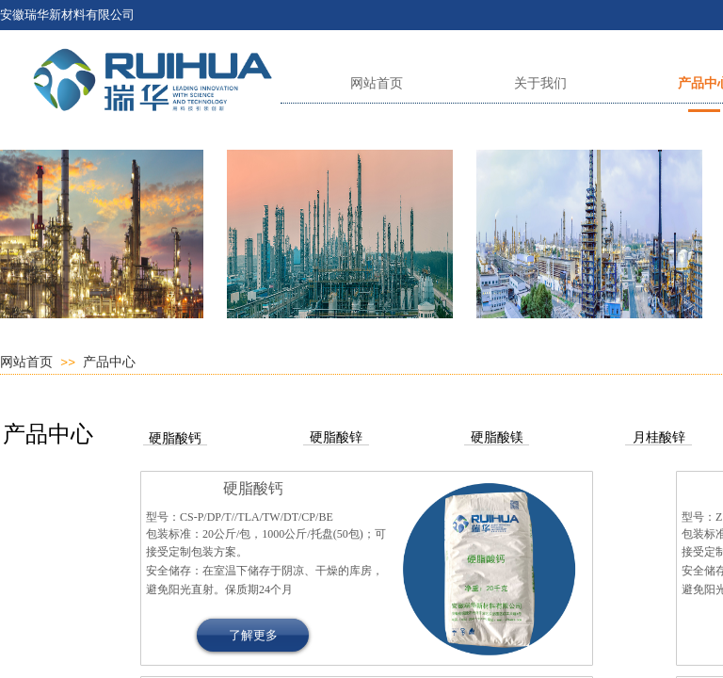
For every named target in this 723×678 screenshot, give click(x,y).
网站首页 (26, 361)
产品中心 (109, 361)
